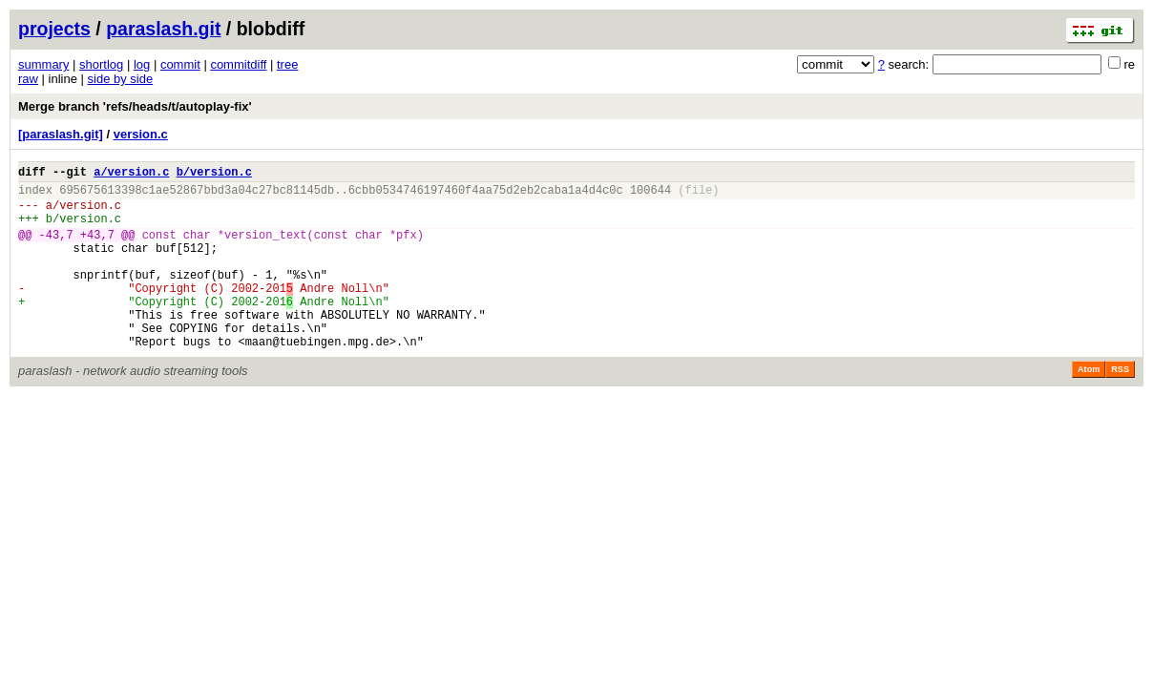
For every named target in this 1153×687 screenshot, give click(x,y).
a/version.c (131, 174)
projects (54, 28)
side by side (121, 79)
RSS (1120, 406)
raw (28, 79)
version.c (141, 134)
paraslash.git (163, 28)
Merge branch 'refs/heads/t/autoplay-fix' (135, 106)
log (142, 64)
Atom (1089, 406)
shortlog (101, 64)
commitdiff (238, 64)
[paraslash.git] (60, 134)
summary (43, 64)
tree (287, 64)
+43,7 (97, 248)
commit (180, 64)
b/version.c (214, 174)
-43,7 (56, 248)
